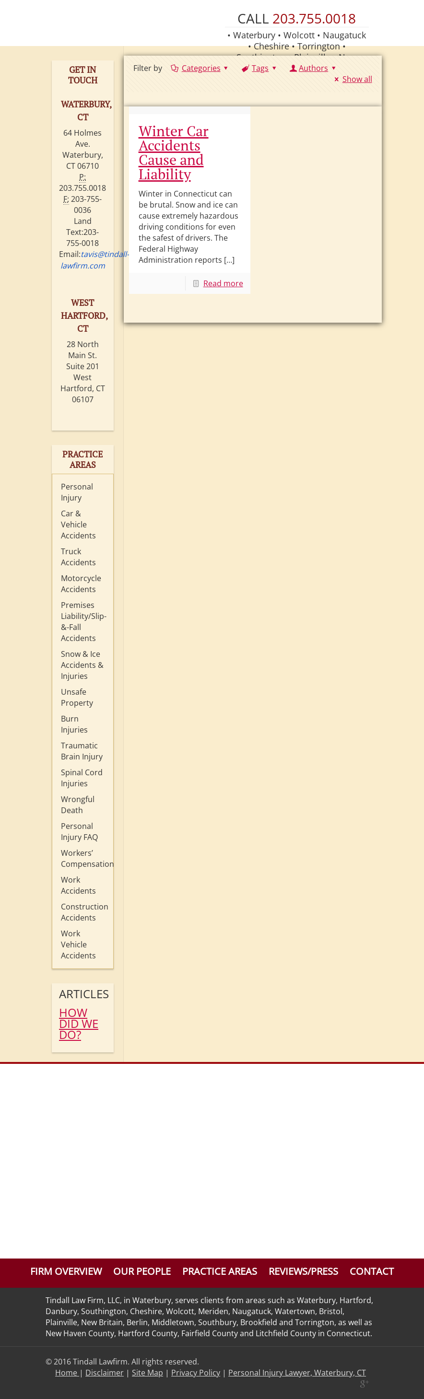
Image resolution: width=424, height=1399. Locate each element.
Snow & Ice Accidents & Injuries (82, 665)
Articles (82, 993)
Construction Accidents (84, 912)
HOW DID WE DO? (78, 1023)
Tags (260, 68)
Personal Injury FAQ (79, 831)
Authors (313, 68)
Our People (142, 1271)
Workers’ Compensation (84, 858)
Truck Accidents (78, 557)
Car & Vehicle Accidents (78, 524)
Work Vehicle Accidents (78, 944)
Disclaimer (104, 1372)
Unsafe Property (77, 697)
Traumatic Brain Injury (82, 751)
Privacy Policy (195, 1372)
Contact (372, 1271)
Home (67, 1372)
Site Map (147, 1372)
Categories (200, 68)
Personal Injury (77, 492)
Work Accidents (78, 885)
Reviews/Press (303, 1271)
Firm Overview (66, 1271)
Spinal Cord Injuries (82, 778)
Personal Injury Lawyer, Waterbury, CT (297, 1372)
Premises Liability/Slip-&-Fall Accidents (83, 621)
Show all (351, 79)
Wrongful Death (77, 805)
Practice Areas (219, 1271)
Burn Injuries (74, 724)
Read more (223, 283)
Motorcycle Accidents (81, 584)
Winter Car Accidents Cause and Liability (174, 152)
